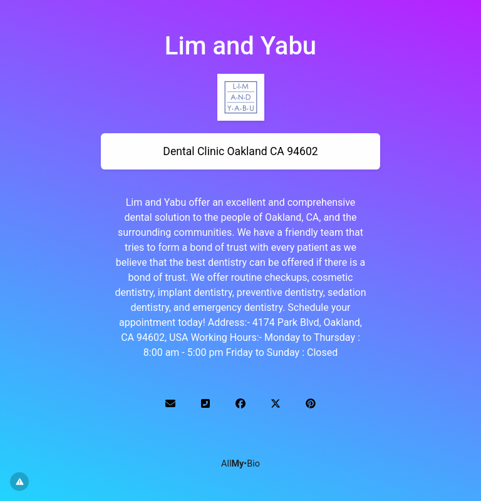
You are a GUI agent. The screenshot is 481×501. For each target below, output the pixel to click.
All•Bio (240, 463)
